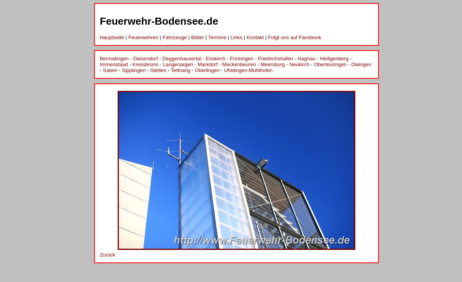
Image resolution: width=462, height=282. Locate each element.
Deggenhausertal (181, 58)
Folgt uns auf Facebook (294, 37)
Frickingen (241, 58)
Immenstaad (114, 64)
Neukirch (299, 64)
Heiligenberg (334, 58)
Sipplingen (134, 70)
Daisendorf (145, 58)
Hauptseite (112, 37)
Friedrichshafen (275, 58)
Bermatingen (114, 58)
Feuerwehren (143, 37)
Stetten (158, 70)
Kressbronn (145, 64)
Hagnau (307, 58)
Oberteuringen (330, 64)
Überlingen (207, 70)
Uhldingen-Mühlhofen (248, 70)
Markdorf (208, 64)
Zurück (107, 255)
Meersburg (272, 64)
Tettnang (181, 70)
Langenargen (178, 64)
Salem (110, 70)
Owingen (361, 64)
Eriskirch (216, 58)
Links (236, 37)
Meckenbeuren (239, 64)
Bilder (197, 37)
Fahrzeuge (174, 37)
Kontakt (255, 37)
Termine (217, 37)
